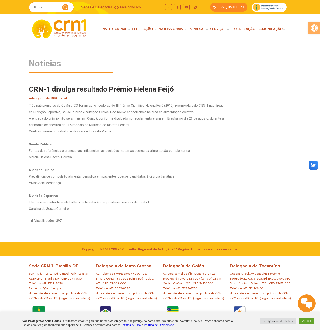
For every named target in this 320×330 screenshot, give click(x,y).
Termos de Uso (131, 325)
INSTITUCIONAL (114, 29)
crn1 (64, 98)
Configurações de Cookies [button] (278, 321)
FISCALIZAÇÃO (243, 29)
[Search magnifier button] (65, 8)
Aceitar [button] (306, 320)
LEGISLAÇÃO (142, 29)
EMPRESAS (196, 29)
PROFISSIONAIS (170, 29)
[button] (314, 28)
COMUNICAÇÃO (270, 29)
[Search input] (46, 7)
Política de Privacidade (159, 325)
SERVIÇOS (218, 29)
